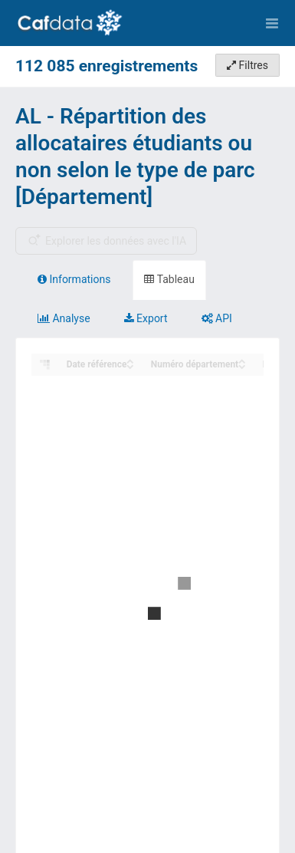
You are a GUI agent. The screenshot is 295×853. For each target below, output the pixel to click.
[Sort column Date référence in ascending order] (130, 360)
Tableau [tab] (169, 279)
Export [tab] (146, 318)
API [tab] (217, 318)
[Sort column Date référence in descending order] (130, 365)
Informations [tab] (74, 279)
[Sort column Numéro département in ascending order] (242, 360)
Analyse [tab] (64, 318)
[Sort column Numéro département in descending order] (242, 365)
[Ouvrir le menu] (272, 23)
